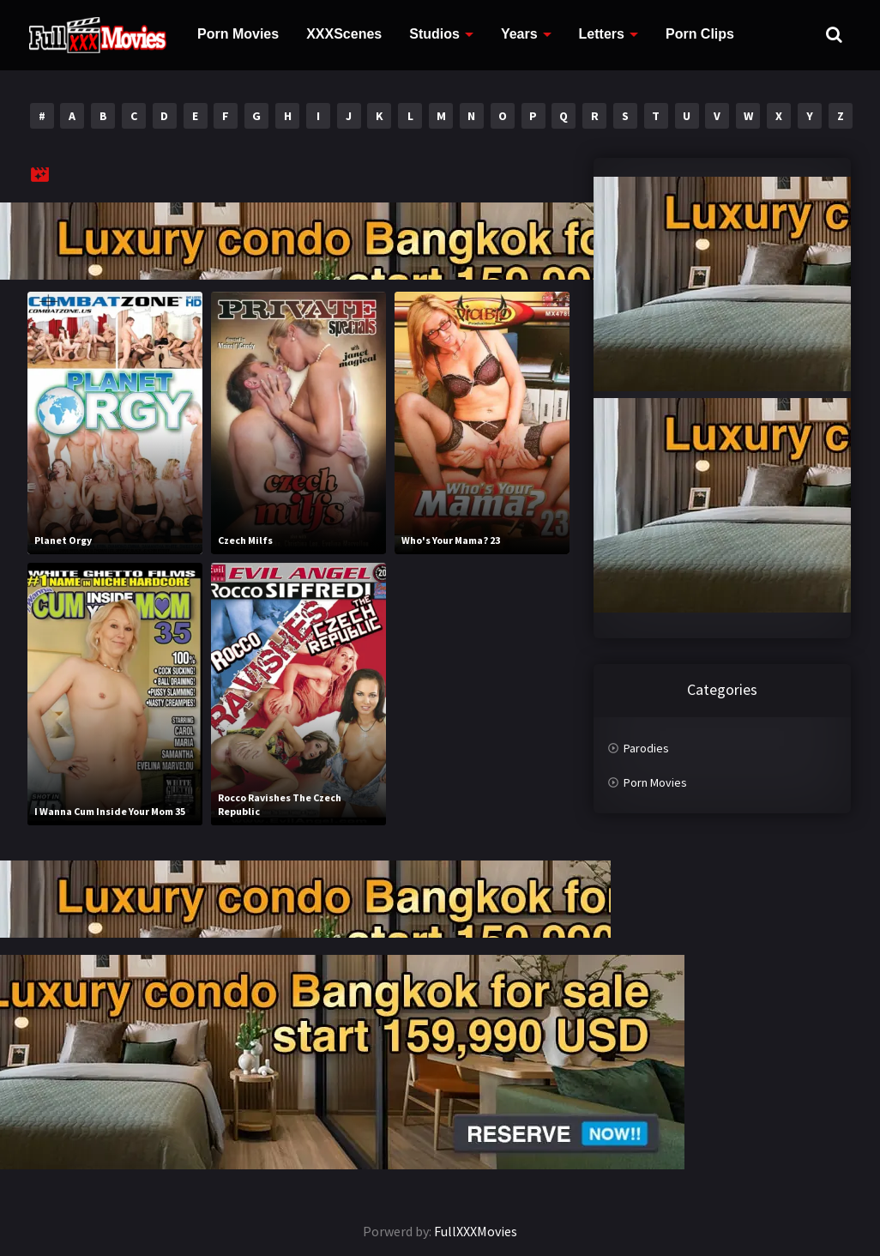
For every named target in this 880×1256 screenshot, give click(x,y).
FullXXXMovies (475, 1231)
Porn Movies (238, 34)
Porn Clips (700, 34)
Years (519, 34)
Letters (601, 34)
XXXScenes (344, 34)
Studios (434, 34)
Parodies (646, 748)
